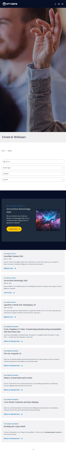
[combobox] (33, 162)
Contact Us (59, 4)
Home (3, 151)
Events (10, 150)
